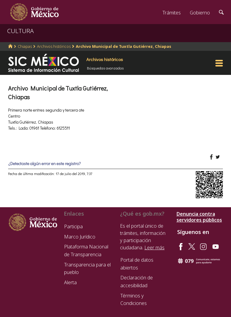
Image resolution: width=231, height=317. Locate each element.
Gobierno (200, 12)
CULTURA (20, 31)
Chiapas (25, 46)
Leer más (154, 247)
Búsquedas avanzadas (105, 68)
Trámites (171, 12)
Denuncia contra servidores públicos (199, 217)
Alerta (70, 282)
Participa (73, 226)
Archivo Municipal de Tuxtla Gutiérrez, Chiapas (123, 46)
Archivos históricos (54, 46)
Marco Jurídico (79, 236)
